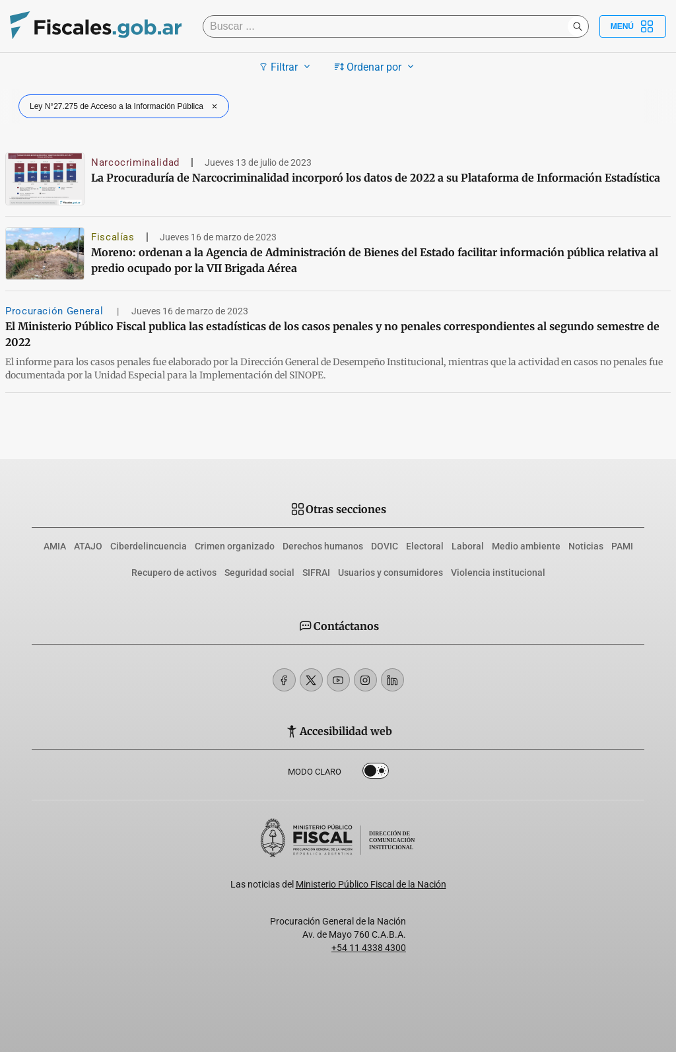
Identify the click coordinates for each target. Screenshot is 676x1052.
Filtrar (286, 66)
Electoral (425, 546)
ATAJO (88, 546)
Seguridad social (259, 572)
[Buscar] (388, 26)
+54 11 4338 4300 (368, 947)
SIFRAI (316, 572)
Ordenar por (376, 66)
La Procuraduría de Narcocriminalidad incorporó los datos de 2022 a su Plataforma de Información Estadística (375, 177)
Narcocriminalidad (135, 162)
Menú (633, 26)
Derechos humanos (323, 546)
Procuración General (55, 311)
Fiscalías (113, 237)
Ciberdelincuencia (148, 546)
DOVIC (384, 546)
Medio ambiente (526, 546)
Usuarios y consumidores (390, 572)
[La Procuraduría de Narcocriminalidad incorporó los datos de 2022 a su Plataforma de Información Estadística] (44, 179)
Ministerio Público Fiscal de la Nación (371, 884)
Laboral (468, 546)
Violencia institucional (498, 572)
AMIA (55, 546)
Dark (375, 773)
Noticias (585, 546)
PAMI (622, 546)
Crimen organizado (235, 546)
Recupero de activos (174, 572)
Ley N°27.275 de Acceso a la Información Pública (125, 106)
